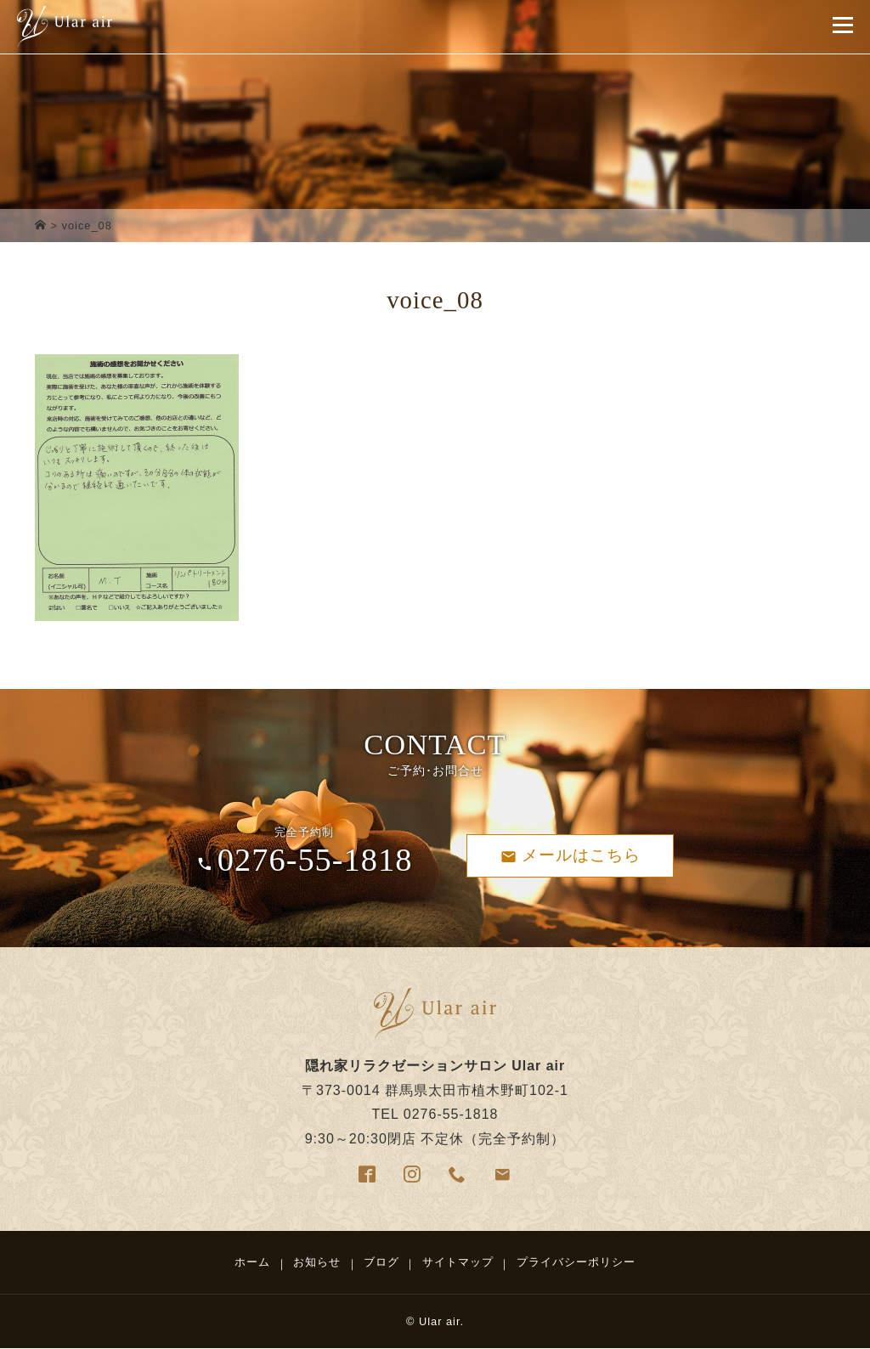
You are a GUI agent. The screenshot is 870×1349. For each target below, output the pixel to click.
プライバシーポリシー (576, 1262)
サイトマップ (458, 1262)
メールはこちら (570, 855)
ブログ (381, 1262)
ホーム (252, 1262)
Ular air (439, 1321)
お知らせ (317, 1262)
